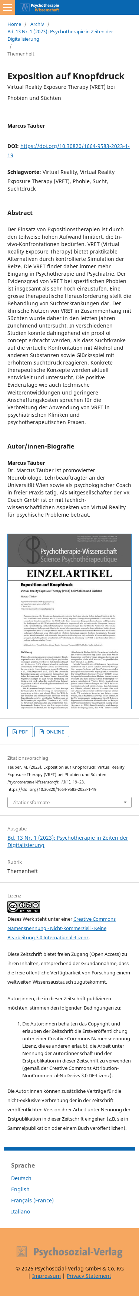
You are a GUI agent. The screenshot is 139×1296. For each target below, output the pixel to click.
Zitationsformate (31, 802)
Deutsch (21, 1178)
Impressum (46, 1275)
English (20, 1189)
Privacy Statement (89, 1275)
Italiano (20, 1211)
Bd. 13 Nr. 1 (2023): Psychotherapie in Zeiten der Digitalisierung (60, 35)
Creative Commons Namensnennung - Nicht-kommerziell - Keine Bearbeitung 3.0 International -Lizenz (61, 928)
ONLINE (54, 731)
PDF (23, 731)
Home (14, 24)
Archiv (37, 24)
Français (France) (32, 1200)
